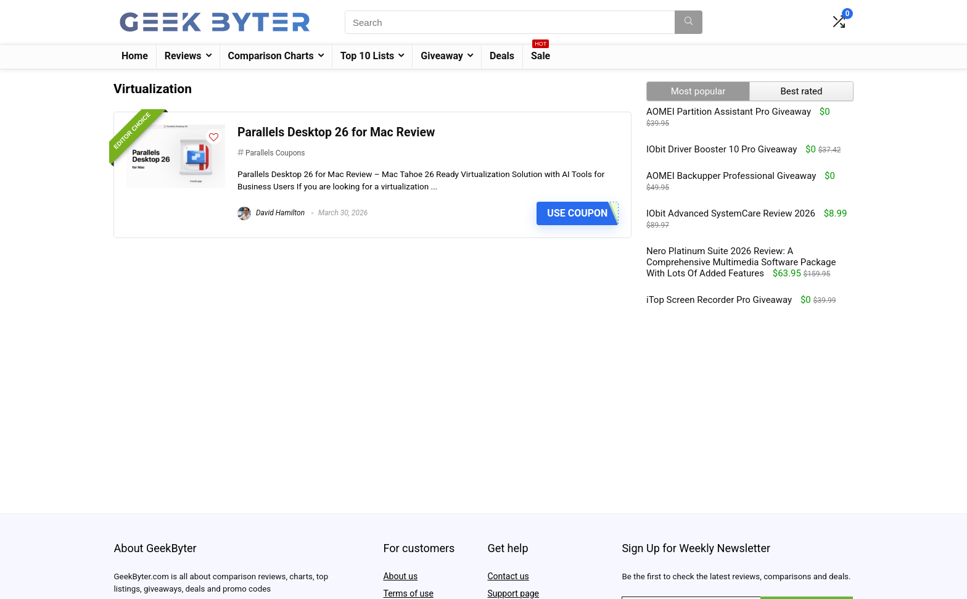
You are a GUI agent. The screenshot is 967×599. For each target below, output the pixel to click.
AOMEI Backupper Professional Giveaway (731, 175)
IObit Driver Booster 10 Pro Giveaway (721, 149)
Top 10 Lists (367, 56)
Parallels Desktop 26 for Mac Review (336, 132)
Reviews (183, 56)
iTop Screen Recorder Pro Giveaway (719, 299)
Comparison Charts (271, 56)
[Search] (688, 22)
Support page (513, 593)
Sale (540, 53)
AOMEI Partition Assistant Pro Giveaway (728, 111)
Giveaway (442, 56)
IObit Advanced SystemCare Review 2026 (730, 213)
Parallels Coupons (275, 153)
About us (400, 576)
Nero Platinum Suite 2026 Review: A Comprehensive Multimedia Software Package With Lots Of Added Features (741, 262)
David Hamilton (271, 213)
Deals (502, 56)
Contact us (508, 576)
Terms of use (408, 593)
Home (134, 56)
